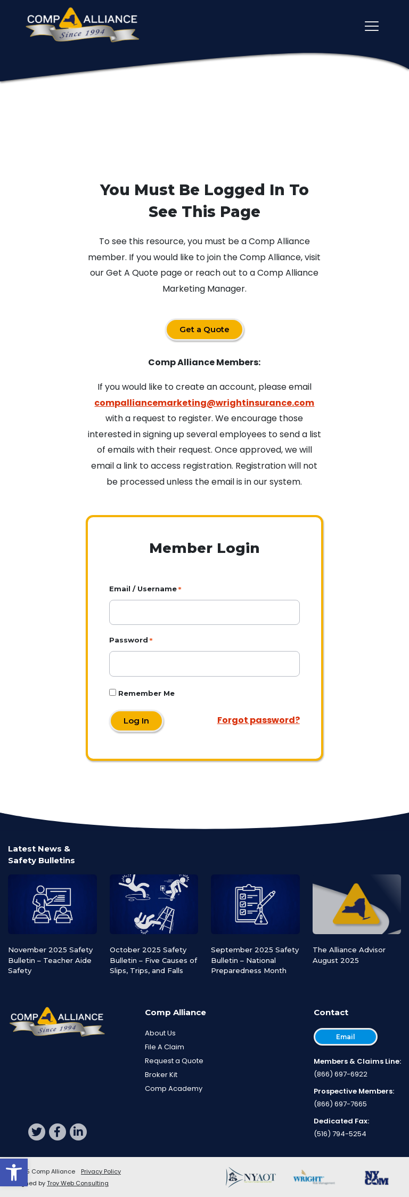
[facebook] (57, 1131)
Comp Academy (173, 1088)
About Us (160, 1033)
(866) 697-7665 (340, 1104)
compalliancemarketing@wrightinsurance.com (204, 403)
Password (128, 640)
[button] (14, 1172)
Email (345, 1037)
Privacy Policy (101, 1171)
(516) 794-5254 (340, 1134)
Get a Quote (204, 329)
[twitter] (36, 1131)
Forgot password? (258, 720)
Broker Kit (161, 1075)
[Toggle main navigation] (371, 26)
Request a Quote (174, 1061)
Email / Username (143, 588)
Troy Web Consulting (78, 1183)
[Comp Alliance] (82, 25)
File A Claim (164, 1047)
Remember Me (142, 693)
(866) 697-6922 (340, 1074)
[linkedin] (78, 1131)
